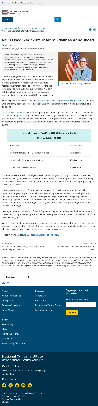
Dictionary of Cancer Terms (48, 305)
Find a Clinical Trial (44, 310)
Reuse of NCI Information (67, 257)
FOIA (4, 329)
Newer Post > (89, 243)
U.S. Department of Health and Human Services (22, 393)
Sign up (72, 312)
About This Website (11, 295)
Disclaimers (7, 338)
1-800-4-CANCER (21, 370)
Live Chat (6, 370)
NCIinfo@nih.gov (39, 370)
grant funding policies (65, 175)
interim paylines (15, 112)
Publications (41, 300)
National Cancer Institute (12, 399)
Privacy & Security (10, 333)
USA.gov (5, 402)
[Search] (57, 19)
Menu (7, 19)
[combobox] (35, 19)
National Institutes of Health (14, 396)
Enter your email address (78, 299)
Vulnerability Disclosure (13, 343)
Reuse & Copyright (11, 305)
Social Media (8, 310)
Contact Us (40, 295)
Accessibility (7, 324)
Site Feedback (8, 374)
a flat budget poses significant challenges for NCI (61, 100)
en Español (7, 300)
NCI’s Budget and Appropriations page (39, 234)
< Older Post (8, 243)
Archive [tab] (19, 277)
